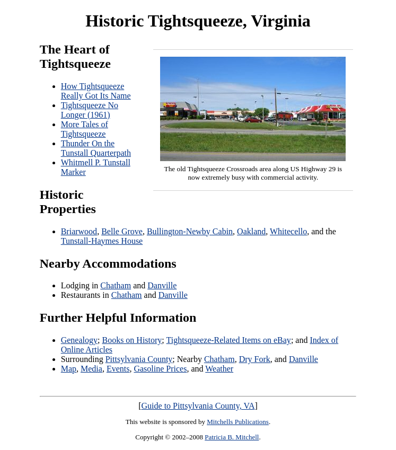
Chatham (115, 285)
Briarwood (79, 231)
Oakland (251, 231)
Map (68, 368)
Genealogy (79, 340)
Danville (162, 285)
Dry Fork (254, 359)
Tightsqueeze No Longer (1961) (89, 110)
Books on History (132, 340)
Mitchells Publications (238, 422)
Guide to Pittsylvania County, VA (198, 405)
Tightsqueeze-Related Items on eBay (228, 340)
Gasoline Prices (160, 368)
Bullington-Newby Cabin (190, 231)
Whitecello (288, 231)
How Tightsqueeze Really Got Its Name (96, 91)
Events (118, 368)
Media (91, 368)
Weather (219, 368)
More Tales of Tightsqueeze (84, 129)
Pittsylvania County (139, 359)
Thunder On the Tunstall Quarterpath (96, 148)
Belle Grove (122, 231)
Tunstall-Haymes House (102, 240)
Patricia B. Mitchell (232, 437)
